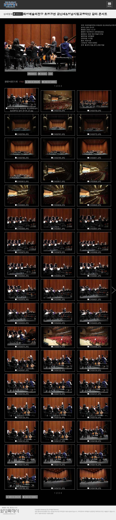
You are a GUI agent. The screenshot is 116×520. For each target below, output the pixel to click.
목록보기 (18, 14)
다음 (114, 290)
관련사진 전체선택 (33, 82)
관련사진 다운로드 (50, 82)
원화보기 (33, 74)
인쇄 (50, 74)
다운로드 (43, 74)
